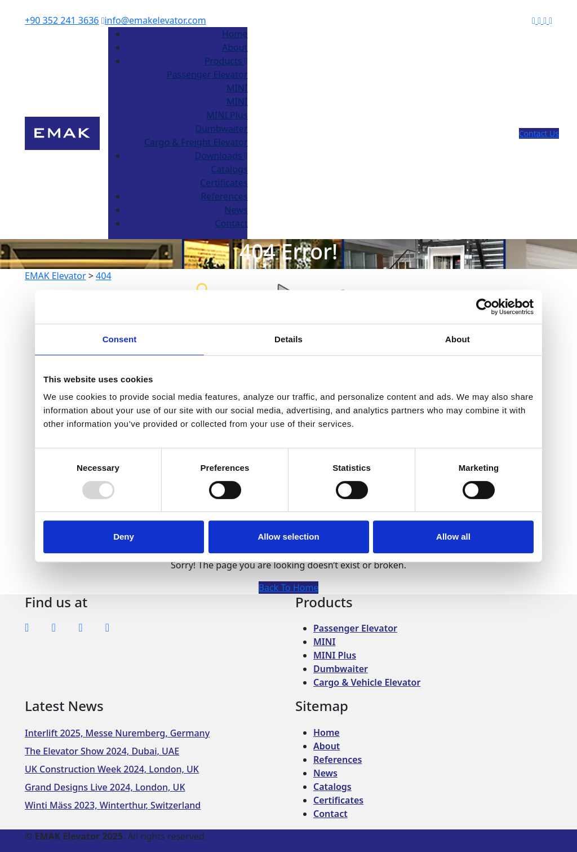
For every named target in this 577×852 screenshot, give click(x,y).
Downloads (221, 155)
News (235, 210)
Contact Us (539, 133)
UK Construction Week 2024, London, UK (112, 769)
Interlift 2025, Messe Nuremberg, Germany (117, 733)
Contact (231, 223)
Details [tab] (288, 339)
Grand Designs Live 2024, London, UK (105, 787)
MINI (237, 88)
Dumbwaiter (221, 128)
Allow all (453, 536)
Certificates (223, 182)
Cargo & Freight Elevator (195, 142)
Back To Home (289, 587)
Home (235, 34)
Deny (123, 536)
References (224, 196)
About (234, 47)
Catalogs (229, 169)
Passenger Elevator (207, 74)
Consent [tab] (120, 339)
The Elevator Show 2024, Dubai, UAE (102, 751)
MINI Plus (226, 115)
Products (226, 61)
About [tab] (457, 339)
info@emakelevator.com (153, 20)
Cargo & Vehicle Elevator (366, 682)
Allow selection (288, 536)
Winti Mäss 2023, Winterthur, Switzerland (113, 805)
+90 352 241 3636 (62, 20)
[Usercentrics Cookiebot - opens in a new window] (484, 306)
